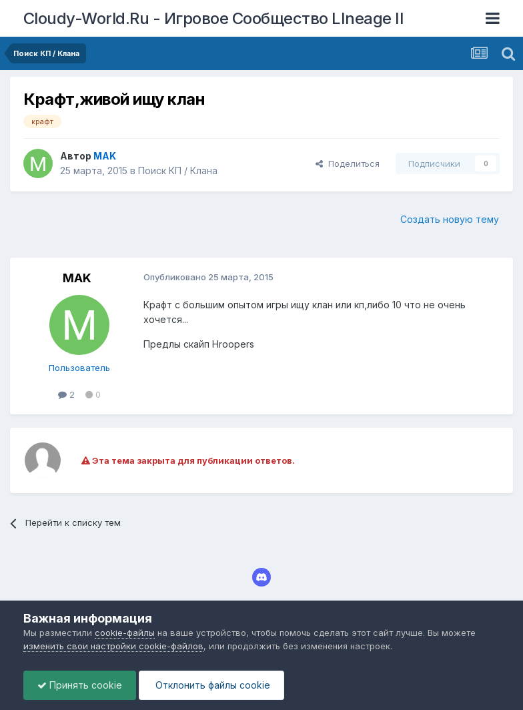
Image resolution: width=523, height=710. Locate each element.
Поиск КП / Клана (177, 170)
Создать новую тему (449, 219)
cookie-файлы (125, 632)
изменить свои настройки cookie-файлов (113, 646)
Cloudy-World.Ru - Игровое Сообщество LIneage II (213, 18)
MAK (77, 278)
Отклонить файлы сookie (211, 685)
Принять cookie (79, 685)
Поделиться (348, 163)
